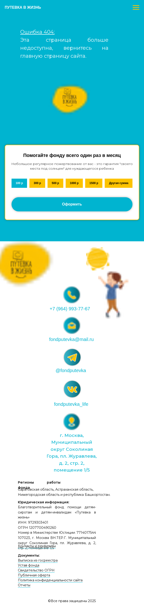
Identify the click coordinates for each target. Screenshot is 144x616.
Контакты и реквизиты (37, 546)
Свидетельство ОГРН (36, 570)
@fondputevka (71, 370)
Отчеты (24, 585)
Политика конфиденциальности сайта (50, 580)
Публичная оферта (34, 575)
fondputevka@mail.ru (71, 339)
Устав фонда (28, 565)
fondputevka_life (71, 404)
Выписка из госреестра (38, 560)
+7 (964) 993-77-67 (70, 308)
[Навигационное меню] (136, 7)
